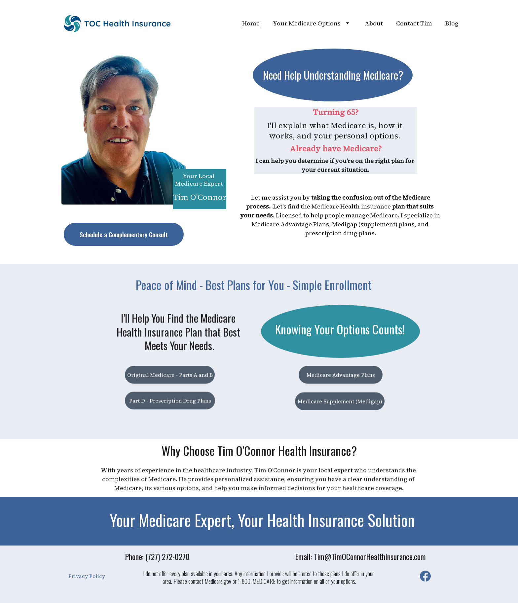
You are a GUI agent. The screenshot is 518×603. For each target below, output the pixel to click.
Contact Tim (414, 23)
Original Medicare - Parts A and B (170, 376)
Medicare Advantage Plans (341, 376)
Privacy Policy (86, 577)
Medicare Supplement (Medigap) (340, 402)
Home (251, 23)
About (374, 23)
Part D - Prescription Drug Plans (170, 402)
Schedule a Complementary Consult (124, 234)
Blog (452, 23)
